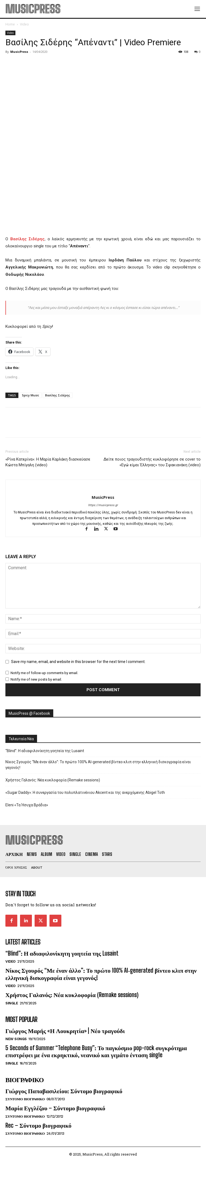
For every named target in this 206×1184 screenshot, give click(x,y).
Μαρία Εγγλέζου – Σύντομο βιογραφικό (55, 1108)
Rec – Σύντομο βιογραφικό (38, 1125)
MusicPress (19, 52)
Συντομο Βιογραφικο (25, 1099)
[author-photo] (103, 488)
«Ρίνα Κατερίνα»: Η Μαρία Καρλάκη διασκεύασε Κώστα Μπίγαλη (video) (47, 462)
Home (10, 24)
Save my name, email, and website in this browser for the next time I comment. (78, 661)
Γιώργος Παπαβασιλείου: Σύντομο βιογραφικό (63, 1091)
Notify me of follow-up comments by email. (44, 673)
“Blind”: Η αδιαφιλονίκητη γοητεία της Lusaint (44, 751)
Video (24, 24)
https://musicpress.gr (103, 505)
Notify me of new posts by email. (36, 679)
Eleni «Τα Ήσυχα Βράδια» (26, 805)
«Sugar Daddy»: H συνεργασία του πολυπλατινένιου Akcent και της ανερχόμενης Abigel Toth (85, 792)
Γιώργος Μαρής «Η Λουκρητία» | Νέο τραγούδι (65, 1030)
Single (11, 1003)
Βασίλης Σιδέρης (57, 395)
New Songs (16, 1039)
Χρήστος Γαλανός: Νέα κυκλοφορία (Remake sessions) (52, 780)
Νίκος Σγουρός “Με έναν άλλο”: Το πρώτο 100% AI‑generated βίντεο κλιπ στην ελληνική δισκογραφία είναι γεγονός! (98, 765)
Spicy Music (30, 395)
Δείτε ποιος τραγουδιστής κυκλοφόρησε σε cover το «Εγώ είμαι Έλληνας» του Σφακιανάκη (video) (152, 462)
